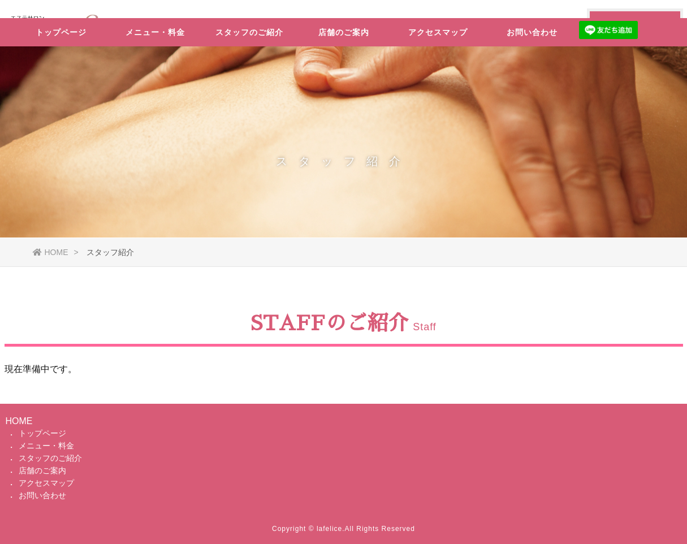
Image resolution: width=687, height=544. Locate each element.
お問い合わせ (532, 65)
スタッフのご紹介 (249, 65)
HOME (50, 252)
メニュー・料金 (155, 65)
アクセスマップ (438, 65)
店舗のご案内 (343, 65)
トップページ (61, 65)
